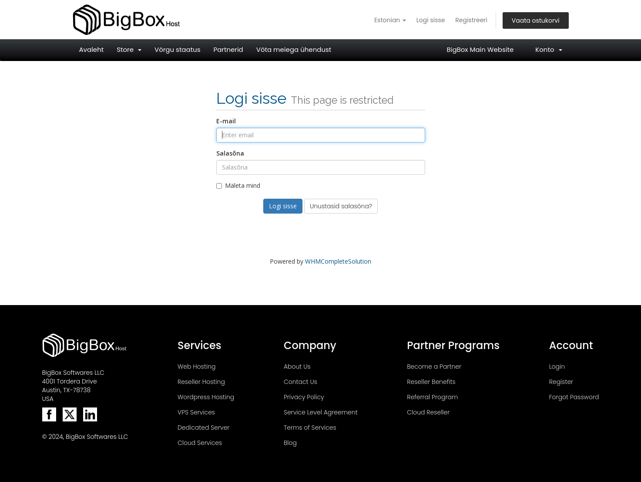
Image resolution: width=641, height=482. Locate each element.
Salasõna (230, 153)
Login (557, 366)
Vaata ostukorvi (536, 20)
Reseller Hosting (201, 381)
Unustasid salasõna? (341, 206)
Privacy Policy (304, 397)
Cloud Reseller (428, 412)
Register (561, 381)
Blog (290, 442)
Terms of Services (310, 427)
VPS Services (196, 412)
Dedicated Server (203, 427)
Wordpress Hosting (206, 397)
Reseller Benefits (431, 381)
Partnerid (228, 49)
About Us (297, 366)
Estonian (390, 20)
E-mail (226, 121)
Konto (548, 49)
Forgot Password (574, 397)
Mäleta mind (238, 185)
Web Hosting (197, 366)
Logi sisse (430, 20)
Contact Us (300, 381)
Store (129, 49)
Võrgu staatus (177, 49)
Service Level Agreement (321, 412)
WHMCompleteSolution (338, 261)
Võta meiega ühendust (294, 49)
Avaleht (91, 49)
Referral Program (432, 397)
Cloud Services (200, 442)
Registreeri (471, 20)
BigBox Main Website (480, 49)
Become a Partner (434, 366)
